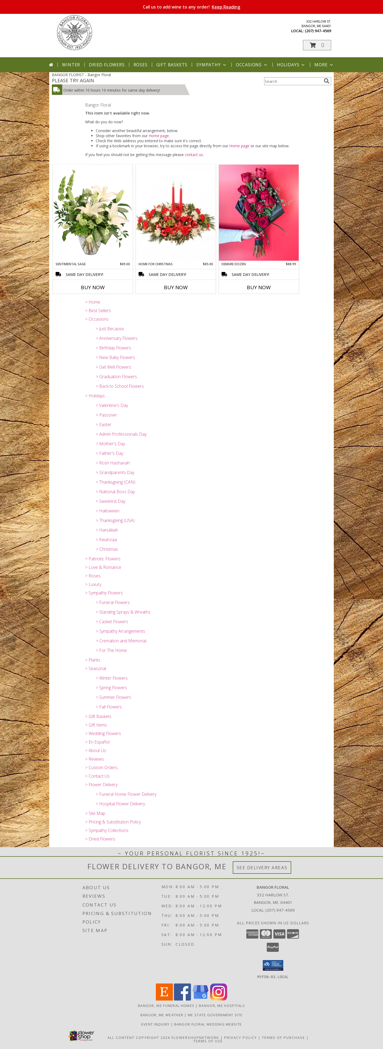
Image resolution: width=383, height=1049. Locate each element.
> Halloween (107, 511)
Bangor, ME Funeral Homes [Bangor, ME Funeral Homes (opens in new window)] (166, 1005)
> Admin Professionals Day (121, 434)
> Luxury (93, 584)
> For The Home (111, 650)
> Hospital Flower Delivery (120, 804)
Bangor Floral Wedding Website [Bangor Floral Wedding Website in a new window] (208, 1024)
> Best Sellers (98, 310)
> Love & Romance (103, 567)
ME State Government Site (215, 1014)
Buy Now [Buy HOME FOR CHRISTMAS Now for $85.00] (176, 287)
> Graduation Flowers (116, 376)
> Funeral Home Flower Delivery (126, 794)
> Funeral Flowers (113, 602)
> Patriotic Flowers (102, 559)
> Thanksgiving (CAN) (115, 482)
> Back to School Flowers (120, 386)
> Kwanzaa (106, 539)
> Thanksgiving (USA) (115, 520)
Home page (159, 135)
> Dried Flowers (100, 839)
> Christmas (107, 549)
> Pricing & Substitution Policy (113, 822)
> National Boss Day (115, 492)
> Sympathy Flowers (104, 593)
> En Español (97, 742)
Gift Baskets (172, 65)
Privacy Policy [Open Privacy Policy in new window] (240, 1037)
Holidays (291, 65)
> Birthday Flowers (113, 348)
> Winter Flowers (112, 678)
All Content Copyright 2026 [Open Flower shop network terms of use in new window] (138, 1037)
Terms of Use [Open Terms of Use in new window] (208, 1040)
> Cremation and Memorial (121, 641)
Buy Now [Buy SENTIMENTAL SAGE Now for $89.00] (93, 287)
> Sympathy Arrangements (120, 631)
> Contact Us (97, 776)
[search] (326, 81)
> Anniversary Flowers (117, 338)
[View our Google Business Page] (200, 998)
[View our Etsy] (164, 998)
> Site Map (95, 813)
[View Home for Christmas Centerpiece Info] (176, 213)
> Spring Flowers (111, 688)
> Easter (103, 424)
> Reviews (94, 759)
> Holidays (95, 396)
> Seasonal (95, 668)
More (324, 65)
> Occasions (97, 319)
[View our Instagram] (218, 998)
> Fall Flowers (109, 707)
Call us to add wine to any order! (191, 7)
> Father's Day (109, 453)
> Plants (92, 660)
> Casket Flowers (112, 621)
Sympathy (211, 65)
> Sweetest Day (110, 501)
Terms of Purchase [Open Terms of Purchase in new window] (283, 1037)
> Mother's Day (110, 444)
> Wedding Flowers (103, 733)
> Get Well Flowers (113, 367)
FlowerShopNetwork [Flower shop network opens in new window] (195, 1037)
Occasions (252, 65)
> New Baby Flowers (115, 357)
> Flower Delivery (101, 784)
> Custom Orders (101, 767)
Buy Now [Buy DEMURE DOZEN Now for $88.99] (259, 287)
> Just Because (110, 329)
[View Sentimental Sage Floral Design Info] (93, 213)
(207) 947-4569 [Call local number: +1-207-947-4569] (318, 30)
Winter (71, 65)
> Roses (93, 576)
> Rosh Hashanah (113, 463)
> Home (92, 302)
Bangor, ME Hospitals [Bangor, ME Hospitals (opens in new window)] (222, 1005)
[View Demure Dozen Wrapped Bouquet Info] (259, 213)
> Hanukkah (107, 530)
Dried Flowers (106, 65)
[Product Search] (292, 81)
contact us (194, 154)
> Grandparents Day (115, 472)
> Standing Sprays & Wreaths (123, 612)
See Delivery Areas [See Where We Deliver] (262, 867)
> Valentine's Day (112, 405)
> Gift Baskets (98, 716)
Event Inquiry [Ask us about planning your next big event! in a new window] (156, 1024)
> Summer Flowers (113, 697)
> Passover (106, 415)
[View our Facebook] (182, 998)
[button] (317, 45)
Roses (141, 65)
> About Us (95, 750)
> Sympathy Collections (106, 830)
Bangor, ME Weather (161, 1014)
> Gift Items (96, 725)
